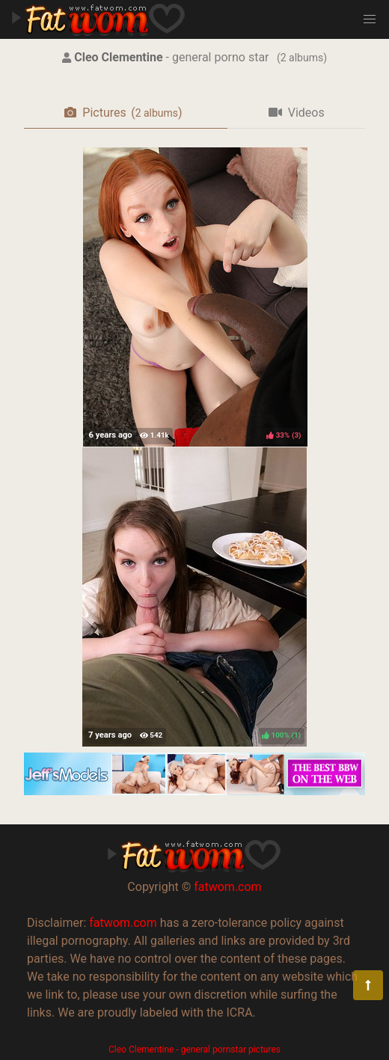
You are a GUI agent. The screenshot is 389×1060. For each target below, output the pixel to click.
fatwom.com (227, 887)
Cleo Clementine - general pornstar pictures (194, 1049)
